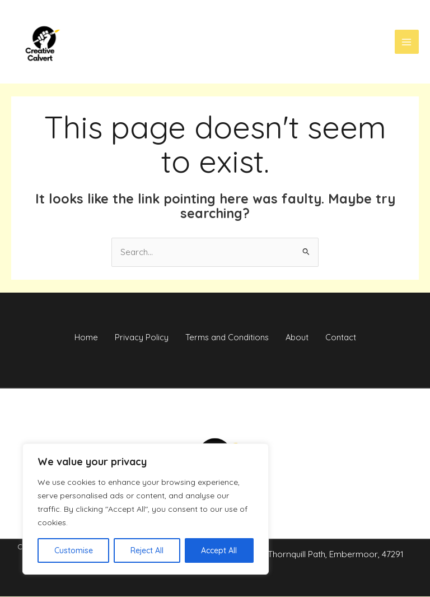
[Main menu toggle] (407, 42)
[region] (145, 509)
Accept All (219, 550)
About (302, 337)
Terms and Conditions (227, 337)
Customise (73, 550)
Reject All (146, 550)
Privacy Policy (136, 337)
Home (75, 337)
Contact (351, 337)
